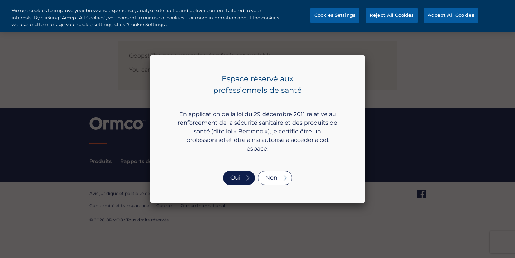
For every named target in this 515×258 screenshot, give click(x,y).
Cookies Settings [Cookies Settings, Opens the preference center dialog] (334, 15)
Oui (235, 177)
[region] (257, 16)
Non (271, 177)
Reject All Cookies (391, 15)
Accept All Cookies (451, 15)
